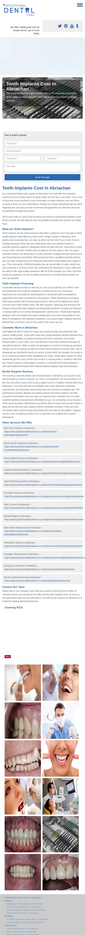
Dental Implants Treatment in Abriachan (25, 910)
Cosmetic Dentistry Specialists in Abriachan (27, 919)
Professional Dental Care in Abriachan (22, 897)
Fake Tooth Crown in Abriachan (21, 931)
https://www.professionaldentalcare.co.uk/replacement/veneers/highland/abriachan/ (44, 496)
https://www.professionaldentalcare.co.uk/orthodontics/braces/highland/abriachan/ (43, 546)
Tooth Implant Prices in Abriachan (22, 913)
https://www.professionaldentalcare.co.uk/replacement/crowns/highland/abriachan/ (43, 508)
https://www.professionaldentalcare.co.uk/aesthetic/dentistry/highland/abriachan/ (42, 473)
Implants (8, 900)
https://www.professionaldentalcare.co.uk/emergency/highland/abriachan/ (39, 569)
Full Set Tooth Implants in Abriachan (23, 907)
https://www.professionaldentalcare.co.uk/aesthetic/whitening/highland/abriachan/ (43, 485)
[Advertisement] (29, 56)
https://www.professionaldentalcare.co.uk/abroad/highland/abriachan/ (37, 580)
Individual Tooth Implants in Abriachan (24, 904)
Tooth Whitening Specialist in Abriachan (25, 922)
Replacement (10, 925)
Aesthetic (8, 916)
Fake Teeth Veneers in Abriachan (22, 928)
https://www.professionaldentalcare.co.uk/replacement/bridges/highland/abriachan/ (43, 519)
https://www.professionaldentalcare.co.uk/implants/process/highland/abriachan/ (42, 461)
